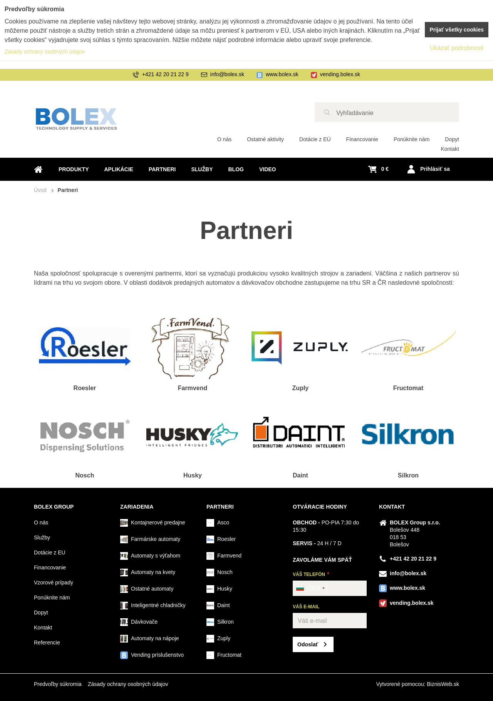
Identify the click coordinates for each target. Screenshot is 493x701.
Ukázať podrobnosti (456, 48)
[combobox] (310, 588)
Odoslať (307, 644)
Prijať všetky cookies (456, 30)
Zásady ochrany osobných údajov (128, 684)
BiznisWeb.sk (443, 684)
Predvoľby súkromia (58, 684)
